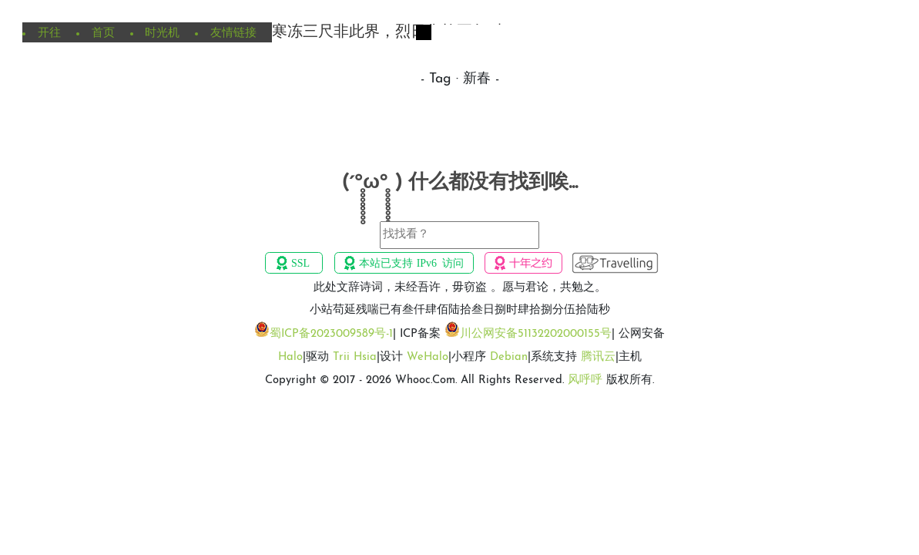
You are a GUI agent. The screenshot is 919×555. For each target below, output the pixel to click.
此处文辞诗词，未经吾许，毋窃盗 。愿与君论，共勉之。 (460, 288)
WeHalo (427, 357)
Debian (509, 357)
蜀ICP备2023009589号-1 (331, 334)
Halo (290, 357)
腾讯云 (598, 357)
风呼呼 (585, 380)
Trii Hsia (355, 357)
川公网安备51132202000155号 (536, 334)
